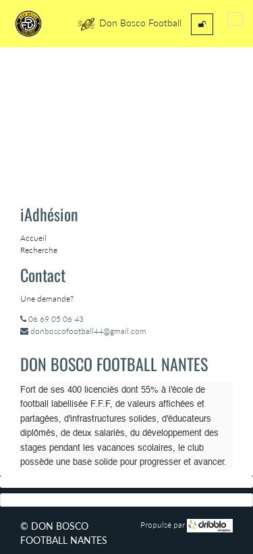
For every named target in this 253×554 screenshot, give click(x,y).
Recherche (38, 250)
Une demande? (47, 299)
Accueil (33, 238)
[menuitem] (202, 24)
